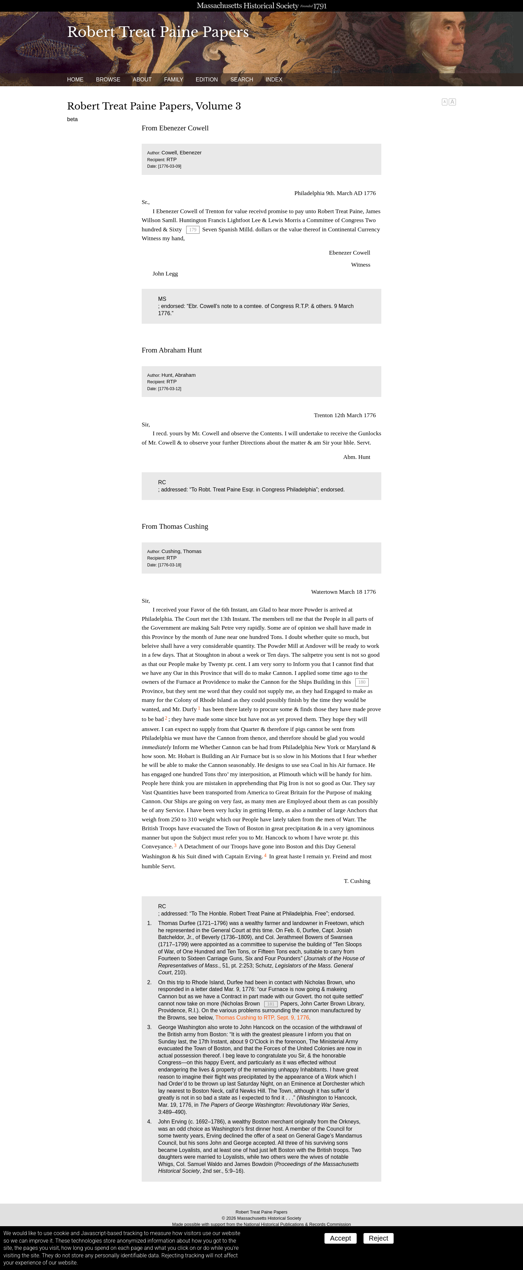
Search (241, 79)
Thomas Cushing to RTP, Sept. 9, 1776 (262, 1018)
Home (75, 79)
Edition (207, 79)
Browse (108, 79)
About (142, 79)
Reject (378, 1238)
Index (274, 79)
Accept (340, 1238)
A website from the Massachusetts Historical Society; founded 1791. (261, 6)
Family (173, 79)
